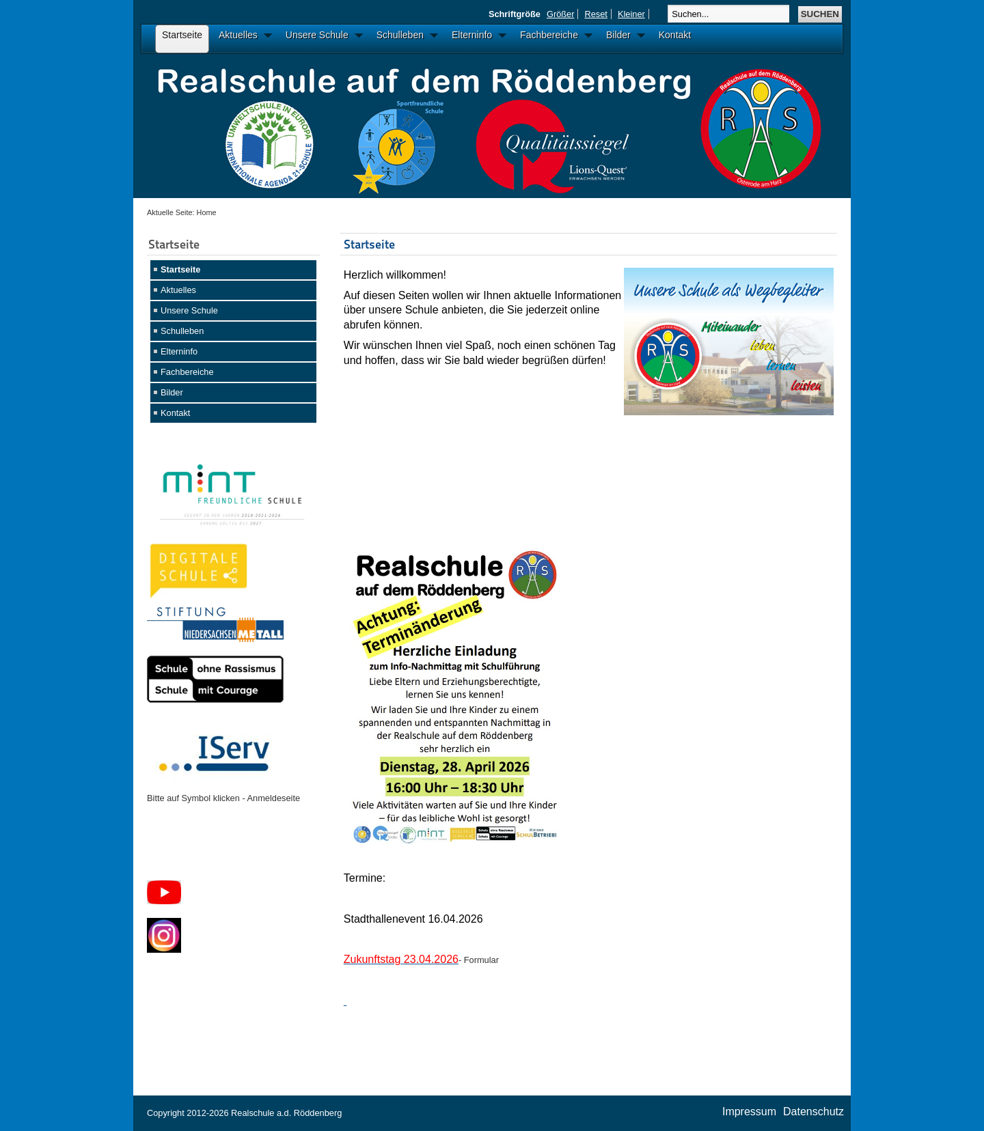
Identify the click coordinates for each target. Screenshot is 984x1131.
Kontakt (175, 413)
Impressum (749, 1111)
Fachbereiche (187, 372)
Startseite (180, 269)
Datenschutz (813, 1111)
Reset (595, 14)
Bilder (172, 392)
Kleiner (631, 14)
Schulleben (182, 331)
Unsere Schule (189, 310)
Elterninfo (179, 351)
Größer (561, 14)
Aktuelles (178, 290)
